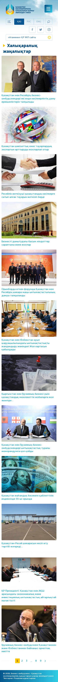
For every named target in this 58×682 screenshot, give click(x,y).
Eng (38, 21)
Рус (29, 21)
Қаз (19, 21)
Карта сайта (9, 22)
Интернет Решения (13, 678)
